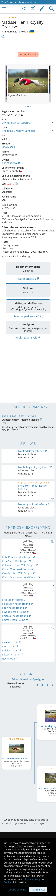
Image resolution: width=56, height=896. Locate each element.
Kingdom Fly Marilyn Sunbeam (18, 121)
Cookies (8, 882)
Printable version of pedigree (28, 659)
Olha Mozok (8, 138)
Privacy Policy (32, 879)
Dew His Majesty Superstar (16, 113)
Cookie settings (17, 889)
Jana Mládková (10, 154)
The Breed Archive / (13, 2)
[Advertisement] (28, 45)
